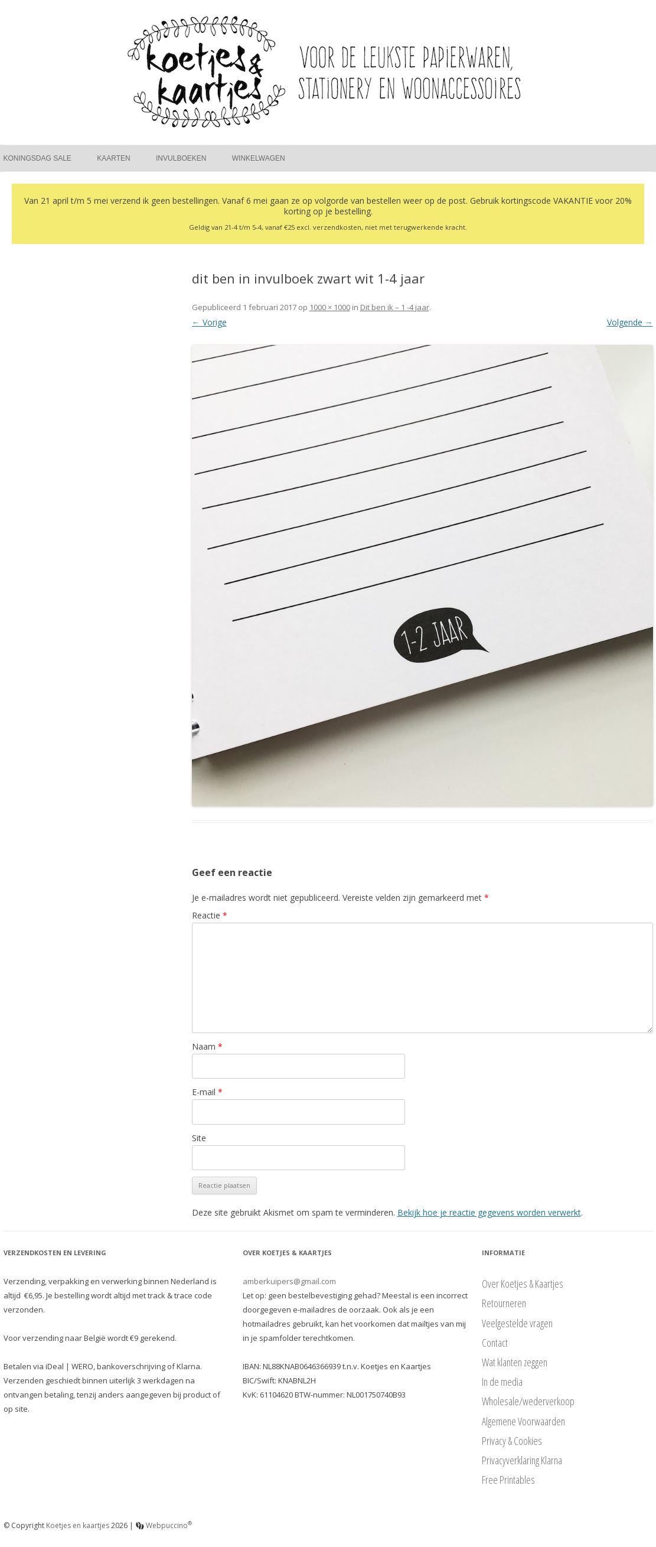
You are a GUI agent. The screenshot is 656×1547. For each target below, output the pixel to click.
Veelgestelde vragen (517, 1323)
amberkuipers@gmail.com (289, 1281)
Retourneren (504, 1303)
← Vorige (209, 322)
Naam (207, 1046)
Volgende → (630, 322)
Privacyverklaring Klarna (522, 1460)
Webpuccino (164, 1525)
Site (199, 1138)
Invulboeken (181, 158)
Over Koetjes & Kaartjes (522, 1283)
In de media (502, 1382)
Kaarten (113, 158)
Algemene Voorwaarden (523, 1421)
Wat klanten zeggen (514, 1362)
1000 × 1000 (329, 307)
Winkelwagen (258, 158)
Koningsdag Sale (37, 158)
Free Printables (508, 1480)
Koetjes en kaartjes (77, 1525)
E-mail (207, 1091)
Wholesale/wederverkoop (528, 1401)
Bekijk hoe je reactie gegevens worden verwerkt (489, 1212)
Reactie (209, 915)
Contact (495, 1343)
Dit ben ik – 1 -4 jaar (394, 307)
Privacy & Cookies (512, 1441)
